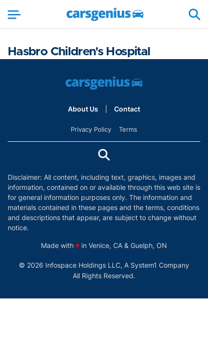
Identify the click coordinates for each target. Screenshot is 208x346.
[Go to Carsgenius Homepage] (104, 14)
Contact (127, 109)
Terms (128, 129)
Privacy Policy (91, 129)
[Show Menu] (14, 14)
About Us (83, 109)
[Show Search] (194, 14)
